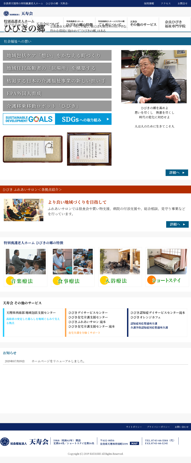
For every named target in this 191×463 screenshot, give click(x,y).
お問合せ (183, 3)
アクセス (166, 3)
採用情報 (149, 3)
